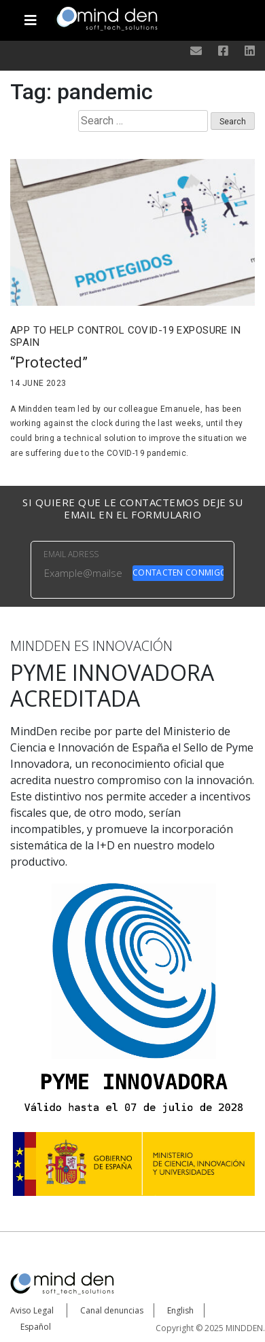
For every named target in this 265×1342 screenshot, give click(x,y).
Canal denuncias (111, 1310)
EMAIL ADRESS (71, 554)
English (180, 1310)
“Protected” (49, 362)
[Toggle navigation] (30, 15)
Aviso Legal (32, 1310)
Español (35, 1326)
